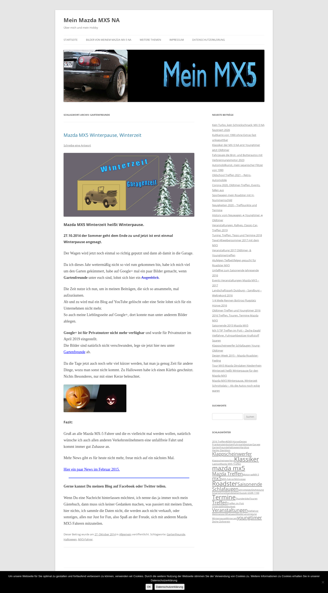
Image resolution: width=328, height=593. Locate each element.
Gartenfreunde (74, 352)
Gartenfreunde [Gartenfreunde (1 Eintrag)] (220, 447)
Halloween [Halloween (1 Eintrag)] (234, 447)
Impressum (176, 40)
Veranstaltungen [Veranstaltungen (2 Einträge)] (230, 510)
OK (149, 586)
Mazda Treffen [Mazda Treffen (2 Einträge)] (227, 474)
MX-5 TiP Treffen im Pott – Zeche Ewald (236, 330)
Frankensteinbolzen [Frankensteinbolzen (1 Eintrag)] (223, 444)
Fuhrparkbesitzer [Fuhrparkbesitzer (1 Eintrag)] (243, 444)
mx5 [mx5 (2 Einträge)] (217, 478)
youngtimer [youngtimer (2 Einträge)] (249, 517)
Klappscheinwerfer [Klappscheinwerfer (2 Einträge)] (232, 454)
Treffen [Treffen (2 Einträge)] (220, 502)
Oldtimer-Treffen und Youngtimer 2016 (236, 310)
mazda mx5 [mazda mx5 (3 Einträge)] (228, 468)
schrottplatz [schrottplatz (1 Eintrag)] (244, 489)
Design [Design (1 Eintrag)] (243, 441)
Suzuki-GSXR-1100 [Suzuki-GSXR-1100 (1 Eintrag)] (249, 492)
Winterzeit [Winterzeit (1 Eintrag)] (231, 518)
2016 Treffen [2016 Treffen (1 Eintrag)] (219, 441)
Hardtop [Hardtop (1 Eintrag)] (244, 447)
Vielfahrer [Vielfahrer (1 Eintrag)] (253, 510)
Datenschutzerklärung (208, 40)
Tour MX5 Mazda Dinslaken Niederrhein (236, 365)
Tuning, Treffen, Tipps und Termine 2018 (237, 235)
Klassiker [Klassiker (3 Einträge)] (246, 459)
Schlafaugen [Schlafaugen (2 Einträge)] (225, 489)
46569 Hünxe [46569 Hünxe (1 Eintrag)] (233, 441)
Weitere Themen (150, 40)
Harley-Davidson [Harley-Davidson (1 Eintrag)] (221, 450)
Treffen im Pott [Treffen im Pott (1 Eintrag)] (236, 503)
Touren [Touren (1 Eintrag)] (254, 498)
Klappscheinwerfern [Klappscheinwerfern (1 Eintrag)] (223, 460)
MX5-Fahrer (85, 539)
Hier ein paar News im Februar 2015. (92, 469)
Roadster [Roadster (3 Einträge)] (224, 483)
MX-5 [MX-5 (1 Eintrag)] (256, 474)
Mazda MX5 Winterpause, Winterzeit (102, 135)
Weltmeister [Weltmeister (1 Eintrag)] (218, 514)
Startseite (71, 40)
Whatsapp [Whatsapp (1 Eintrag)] (230, 514)
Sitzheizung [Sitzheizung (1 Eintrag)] (257, 489)
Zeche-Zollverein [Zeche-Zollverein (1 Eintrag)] (221, 521)
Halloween (70, 539)
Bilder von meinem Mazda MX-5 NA (108, 40)
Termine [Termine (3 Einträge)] (224, 497)
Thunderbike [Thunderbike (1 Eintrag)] (243, 498)
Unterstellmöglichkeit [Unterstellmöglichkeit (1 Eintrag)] (223, 506)
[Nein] (323, 582)
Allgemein (125, 534)
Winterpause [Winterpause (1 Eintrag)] (219, 518)
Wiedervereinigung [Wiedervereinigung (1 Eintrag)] (246, 514)
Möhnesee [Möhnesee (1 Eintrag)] (240, 479)
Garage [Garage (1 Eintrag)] (256, 444)
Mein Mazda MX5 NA (92, 20)
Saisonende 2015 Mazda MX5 (230, 325)
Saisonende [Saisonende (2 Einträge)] (249, 484)
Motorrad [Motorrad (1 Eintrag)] (248, 474)
